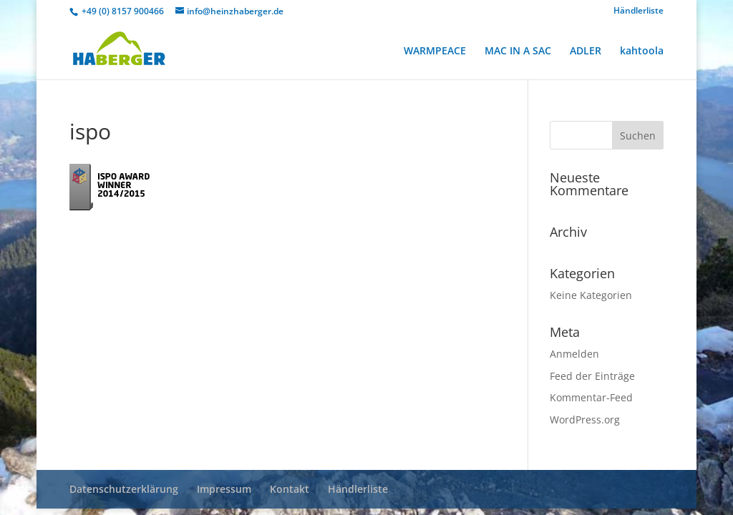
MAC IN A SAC (518, 51)
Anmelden (574, 353)
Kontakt (289, 489)
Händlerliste (638, 11)
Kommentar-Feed (591, 397)
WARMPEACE (435, 51)
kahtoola (642, 51)
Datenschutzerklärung (123, 489)
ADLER (585, 51)
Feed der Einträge (592, 376)
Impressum (224, 489)
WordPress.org (585, 419)
